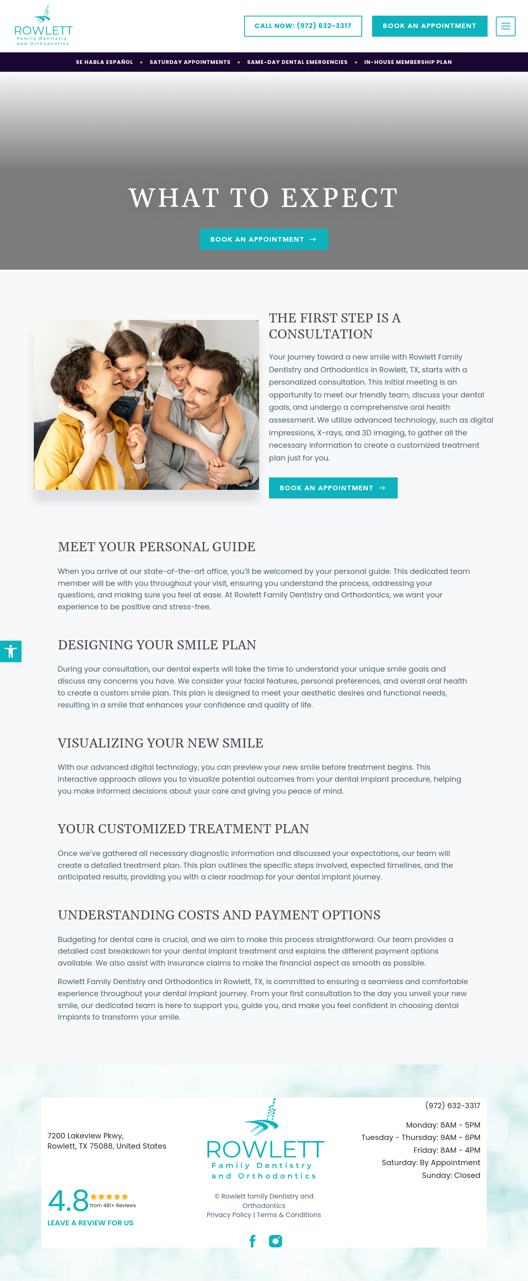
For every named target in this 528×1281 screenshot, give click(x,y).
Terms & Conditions (288, 1215)
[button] (10, 651)
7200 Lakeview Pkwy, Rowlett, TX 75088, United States (106, 1141)
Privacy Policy (229, 1215)
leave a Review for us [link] (90, 1223)
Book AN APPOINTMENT (430, 26)
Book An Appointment (264, 239)
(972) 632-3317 (453, 1105)
